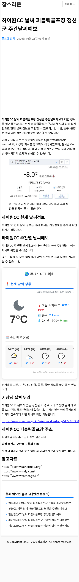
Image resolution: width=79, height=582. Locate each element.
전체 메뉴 (70, 4)
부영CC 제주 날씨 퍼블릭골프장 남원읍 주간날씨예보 (37, 508)
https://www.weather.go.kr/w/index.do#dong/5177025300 (40, 421)
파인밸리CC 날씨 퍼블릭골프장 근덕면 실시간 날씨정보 (38, 520)
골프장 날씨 (8, 38)
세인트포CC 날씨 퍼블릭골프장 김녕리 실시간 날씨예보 (38, 525)
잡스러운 (11, 4)
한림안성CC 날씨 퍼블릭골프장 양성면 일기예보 (34, 514)
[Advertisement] (33, 76)
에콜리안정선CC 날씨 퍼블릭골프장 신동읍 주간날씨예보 (39, 503)
